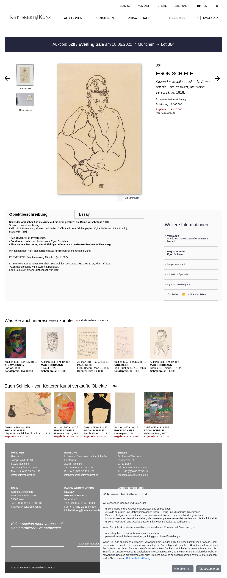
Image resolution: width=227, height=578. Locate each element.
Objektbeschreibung (28, 214)
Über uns (181, 5)
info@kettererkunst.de (23, 475)
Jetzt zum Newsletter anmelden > (97, 543)
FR (216, 5)
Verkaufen (104, 18)
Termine (161, 5)
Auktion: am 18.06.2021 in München (104, 44)
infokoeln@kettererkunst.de (26, 506)
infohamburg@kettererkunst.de (81, 475)
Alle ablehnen (182, 568)
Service (125, 5)
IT (211, 5)
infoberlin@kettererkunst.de (132, 475)
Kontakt (143, 5)
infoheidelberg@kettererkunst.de (82, 510)
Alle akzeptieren (209, 568)
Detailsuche (210, 18)
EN (205, 5)
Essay (84, 214)
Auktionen (73, 18)
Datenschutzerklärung (138, 558)
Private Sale (139, 18)
